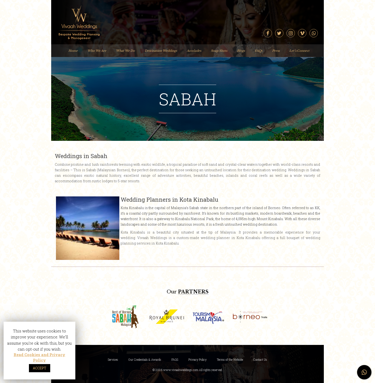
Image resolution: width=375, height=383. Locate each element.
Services (113, 359)
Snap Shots (219, 50)
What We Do (125, 50)
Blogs (241, 50)
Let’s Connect (299, 50)
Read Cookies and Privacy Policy (39, 357)
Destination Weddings (161, 50)
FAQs (258, 50)
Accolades (194, 50)
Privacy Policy (197, 359)
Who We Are (97, 50)
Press (276, 50)
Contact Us (260, 359)
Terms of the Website (230, 359)
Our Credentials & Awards (144, 359)
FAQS (174, 359)
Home (73, 50)
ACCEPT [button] (39, 368)
